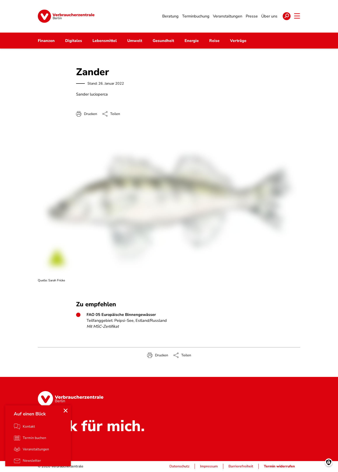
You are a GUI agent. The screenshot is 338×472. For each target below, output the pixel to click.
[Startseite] (66, 16)
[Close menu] (65, 410)
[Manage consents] (329, 463)
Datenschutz (179, 466)
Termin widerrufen (279, 466)
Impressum (209, 466)
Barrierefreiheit (240, 466)
